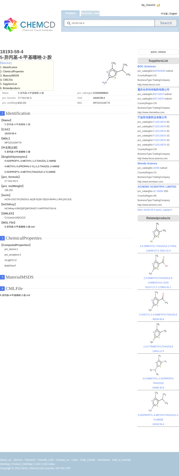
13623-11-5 (158, 351)
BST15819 (158, 94)
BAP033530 (159, 71)
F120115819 (159, 122)
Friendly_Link (45, 459)
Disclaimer (104, 459)
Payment (30, 459)
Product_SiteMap (22, 464)
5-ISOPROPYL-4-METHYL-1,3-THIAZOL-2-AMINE (30, 161)
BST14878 (158, 98)
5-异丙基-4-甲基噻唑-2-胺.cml (15, 295)
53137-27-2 (151, 287)
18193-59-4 (99, 98)
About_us (5, 459)
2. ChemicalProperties (12, 71)
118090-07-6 (152, 250)
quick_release (158, 52)
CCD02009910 (100, 93)
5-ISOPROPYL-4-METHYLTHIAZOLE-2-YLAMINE (30, 172)
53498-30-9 (158, 387)
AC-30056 (158, 191)
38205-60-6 (158, 319)
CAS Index (48, 464)
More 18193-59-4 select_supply (153, 210)
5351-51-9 (165, 250)
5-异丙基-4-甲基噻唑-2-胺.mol (20, 226)
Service (18, 459)
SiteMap (5, 464)
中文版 (164, 13)
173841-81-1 (164, 287)
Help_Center (87, 459)
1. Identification (8, 67)
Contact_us (62, 459)
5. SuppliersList (8, 84)
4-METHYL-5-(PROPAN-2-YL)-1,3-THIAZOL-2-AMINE (32, 166)
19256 (156, 168)
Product (70, 13)
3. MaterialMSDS (9, 75)
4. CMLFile (6, 79)
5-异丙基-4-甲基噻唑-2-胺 (17, 151)
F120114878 (159, 126)
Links (75, 459)
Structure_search (90, 13)
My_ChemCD (148, 5)
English (173, 13)
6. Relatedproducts (10, 88)
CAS (37, 464)
